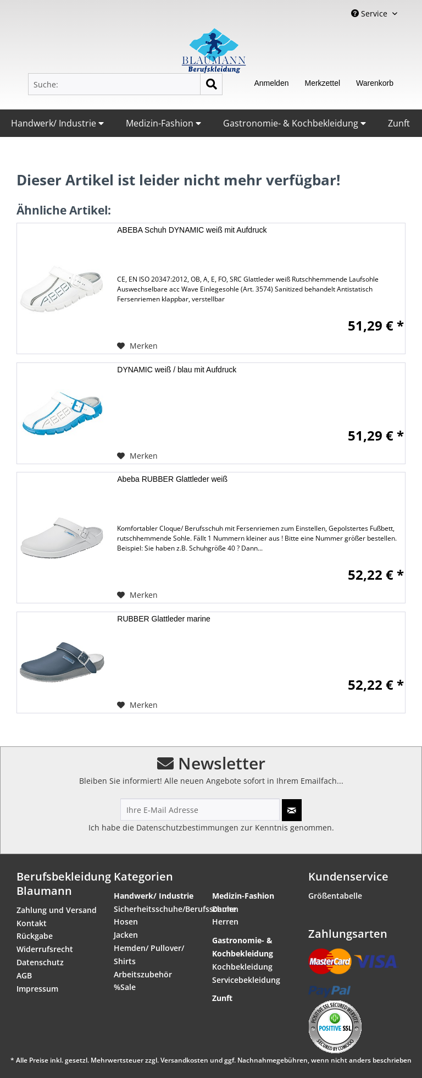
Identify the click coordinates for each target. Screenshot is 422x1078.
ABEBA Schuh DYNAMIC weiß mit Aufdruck (191, 230)
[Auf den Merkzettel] (137, 346)
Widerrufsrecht (44, 949)
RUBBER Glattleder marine (163, 618)
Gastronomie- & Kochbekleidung (294, 123)
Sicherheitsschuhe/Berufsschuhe (159, 909)
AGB (24, 975)
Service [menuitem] (370, 13)
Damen (225, 909)
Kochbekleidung (242, 966)
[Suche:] (125, 84)
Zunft (399, 123)
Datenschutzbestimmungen (187, 827)
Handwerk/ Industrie (57, 123)
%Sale (125, 987)
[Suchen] (211, 84)
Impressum (37, 988)
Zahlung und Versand (56, 910)
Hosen (126, 921)
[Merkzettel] (322, 84)
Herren (225, 921)
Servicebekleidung (246, 980)
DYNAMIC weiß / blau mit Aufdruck (176, 369)
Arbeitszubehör (143, 974)
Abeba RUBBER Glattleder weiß (172, 479)
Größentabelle (335, 895)
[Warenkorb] (375, 84)
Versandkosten (184, 1060)
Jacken (126, 935)
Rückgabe (34, 936)
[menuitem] (125, 84)
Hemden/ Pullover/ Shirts (149, 954)
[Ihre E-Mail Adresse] (200, 810)
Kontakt (31, 923)
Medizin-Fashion (163, 123)
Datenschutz (40, 962)
